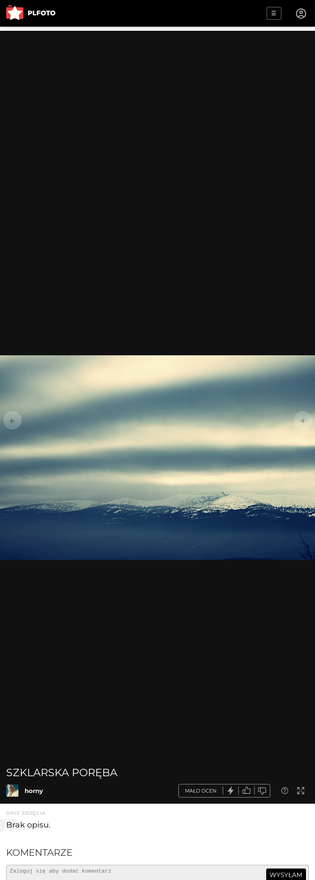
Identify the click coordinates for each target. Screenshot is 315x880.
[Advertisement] (157, 88)
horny (34, 791)
